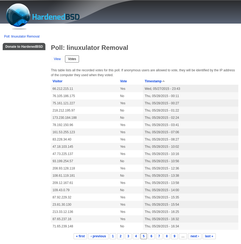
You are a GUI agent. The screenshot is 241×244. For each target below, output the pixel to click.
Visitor (57, 81)
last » (209, 236)
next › (194, 236)
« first (80, 236)
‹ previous (98, 236)
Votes (73, 58)
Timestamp (155, 81)
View (57, 59)
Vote (123, 81)
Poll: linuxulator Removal (21, 36)
